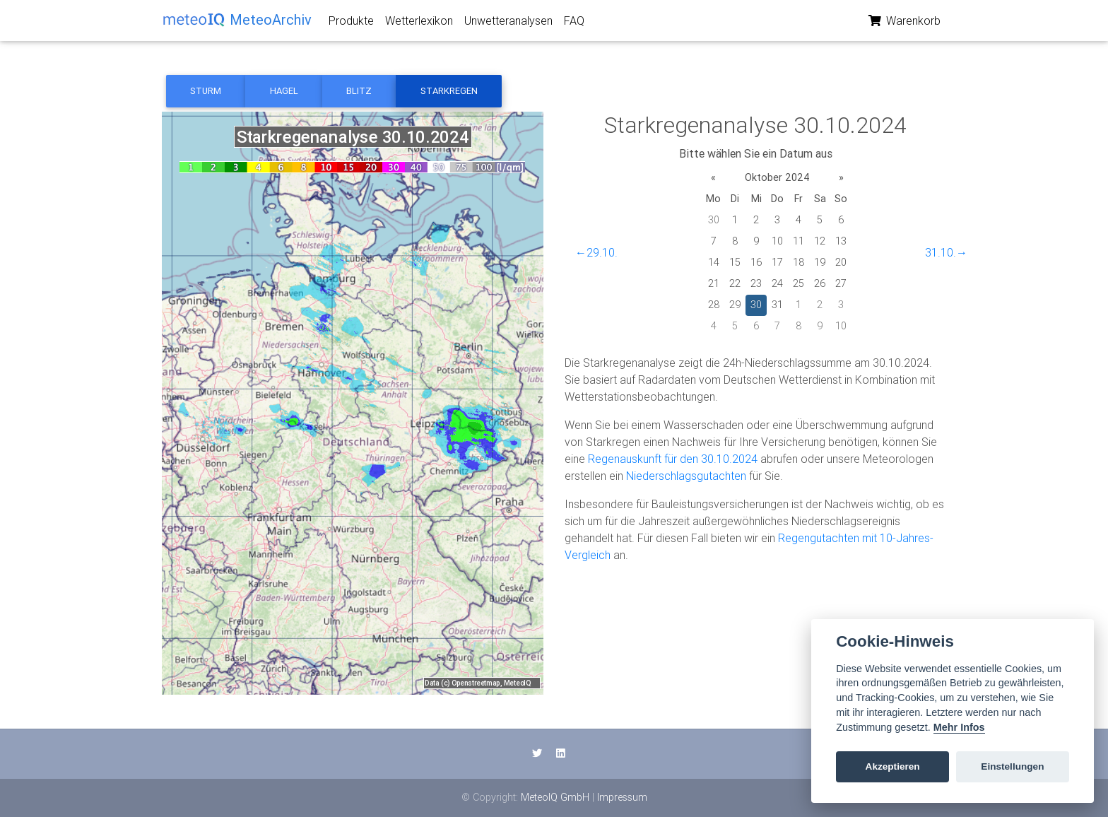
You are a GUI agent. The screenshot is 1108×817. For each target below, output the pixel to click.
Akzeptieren (893, 766)
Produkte (351, 23)
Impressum (622, 797)
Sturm (205, 91)
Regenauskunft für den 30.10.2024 (673, 459)
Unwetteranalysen (508, 23)
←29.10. (596, 252)
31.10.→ (946, 252)
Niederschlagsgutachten (686, 476)
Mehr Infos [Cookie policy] (959, 727)
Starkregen (449, 91)
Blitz (359, 91)
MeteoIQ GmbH (555, 797)
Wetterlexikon (419, 23)
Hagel (284, 91)
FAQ (574, 23)
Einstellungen (1012, 766)
